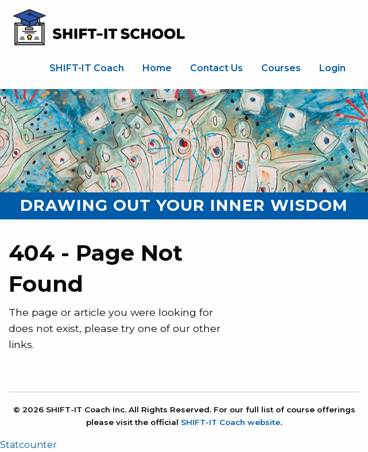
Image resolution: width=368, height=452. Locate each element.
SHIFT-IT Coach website (230, 422)
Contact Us (216, 68)
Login (332, 68)
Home (157, 68)
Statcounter (28, 444)
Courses (281, 68)
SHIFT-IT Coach (86, 68)
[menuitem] (86, 68)
